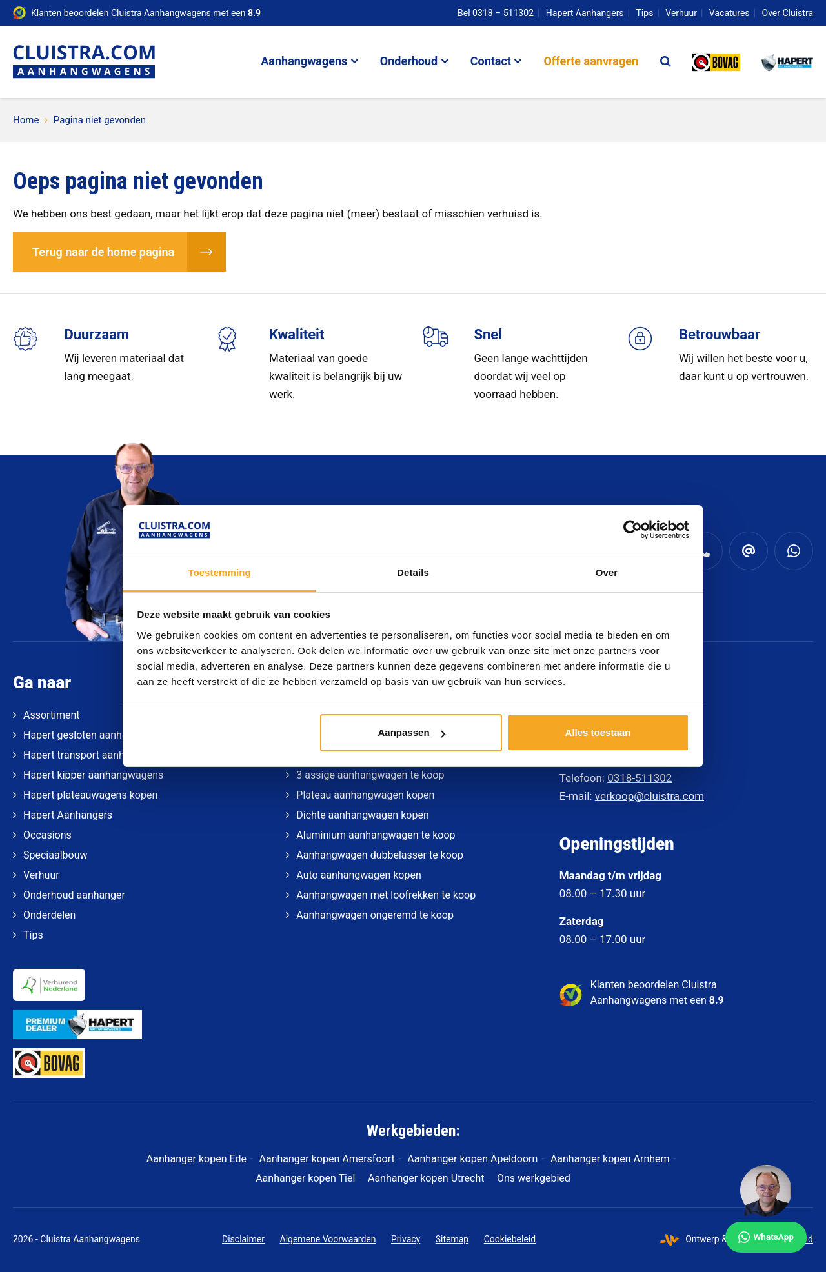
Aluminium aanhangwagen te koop (375, 835)
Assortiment (51, 715)
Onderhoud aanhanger (74, 895)
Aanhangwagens (304, 61)
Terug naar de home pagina (103, 252)
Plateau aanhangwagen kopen (365, 795)
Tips (645, 13)
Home (26, 120)
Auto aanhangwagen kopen (358, 875)
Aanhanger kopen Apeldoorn (472, 1159)
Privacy (405, 1239)
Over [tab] (607, 572)
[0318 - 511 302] (703, 551)
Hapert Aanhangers (585, 13)
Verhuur (681, 13)
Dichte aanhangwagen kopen (362, 815)
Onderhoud (409, 61)
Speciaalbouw (55, 855)
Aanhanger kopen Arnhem (610, 1159)
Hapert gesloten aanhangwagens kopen (114, 735)
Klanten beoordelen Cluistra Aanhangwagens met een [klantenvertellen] (146, 13)
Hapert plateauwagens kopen (90, 795)
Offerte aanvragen (590, 61)
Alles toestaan (598, 732)
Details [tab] (413, 572)
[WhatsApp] (766, 1209)
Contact (490, 61)
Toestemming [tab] (219, 572)
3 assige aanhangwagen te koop (370, 775)
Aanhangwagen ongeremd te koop (375, 915)
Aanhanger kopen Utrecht (426, 1178)
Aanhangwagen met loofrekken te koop (386, 895)
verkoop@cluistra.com (649, 796)
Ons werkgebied (533, 1178)
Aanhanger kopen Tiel (305, 1178)
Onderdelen (49, 915)
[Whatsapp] (793, 551)
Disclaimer (243, 1239)
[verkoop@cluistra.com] (748, 551)
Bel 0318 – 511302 (496, 13)
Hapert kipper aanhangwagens (93, 775)
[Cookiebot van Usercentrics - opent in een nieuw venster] (632, 529)
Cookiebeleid (510, 1239)
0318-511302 (639, 777)
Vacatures (729, 13)
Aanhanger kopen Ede (196, 1159)
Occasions (47, 835)
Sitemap (452, 1239)
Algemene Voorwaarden (328, 1239)
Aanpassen (411, 732)
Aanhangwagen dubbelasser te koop (379, 855)
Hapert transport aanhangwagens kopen (115, 755)
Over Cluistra (788, 13)
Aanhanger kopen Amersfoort (327, 1159)
